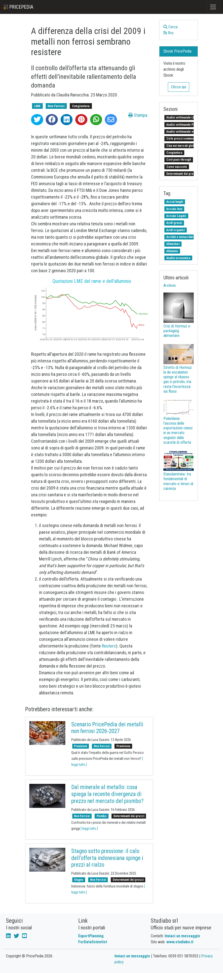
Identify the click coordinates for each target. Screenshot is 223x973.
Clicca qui (178, 87)
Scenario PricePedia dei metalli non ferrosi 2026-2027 (107, 728)
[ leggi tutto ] (89, 828)
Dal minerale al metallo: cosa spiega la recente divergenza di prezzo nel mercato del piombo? (107, 794)
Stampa (137, 115)
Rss (168, 32)
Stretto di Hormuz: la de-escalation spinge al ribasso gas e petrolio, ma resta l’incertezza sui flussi (177, 379)
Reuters (109, 646)
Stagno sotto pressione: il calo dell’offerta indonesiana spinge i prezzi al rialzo (107, 858)
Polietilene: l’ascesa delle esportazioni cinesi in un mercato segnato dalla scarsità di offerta (177, 430)
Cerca (170, 27)
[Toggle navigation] (213, 7)
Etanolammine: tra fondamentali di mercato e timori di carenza (178, 481)
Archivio (169, 285)
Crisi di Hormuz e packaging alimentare (176, 331)
